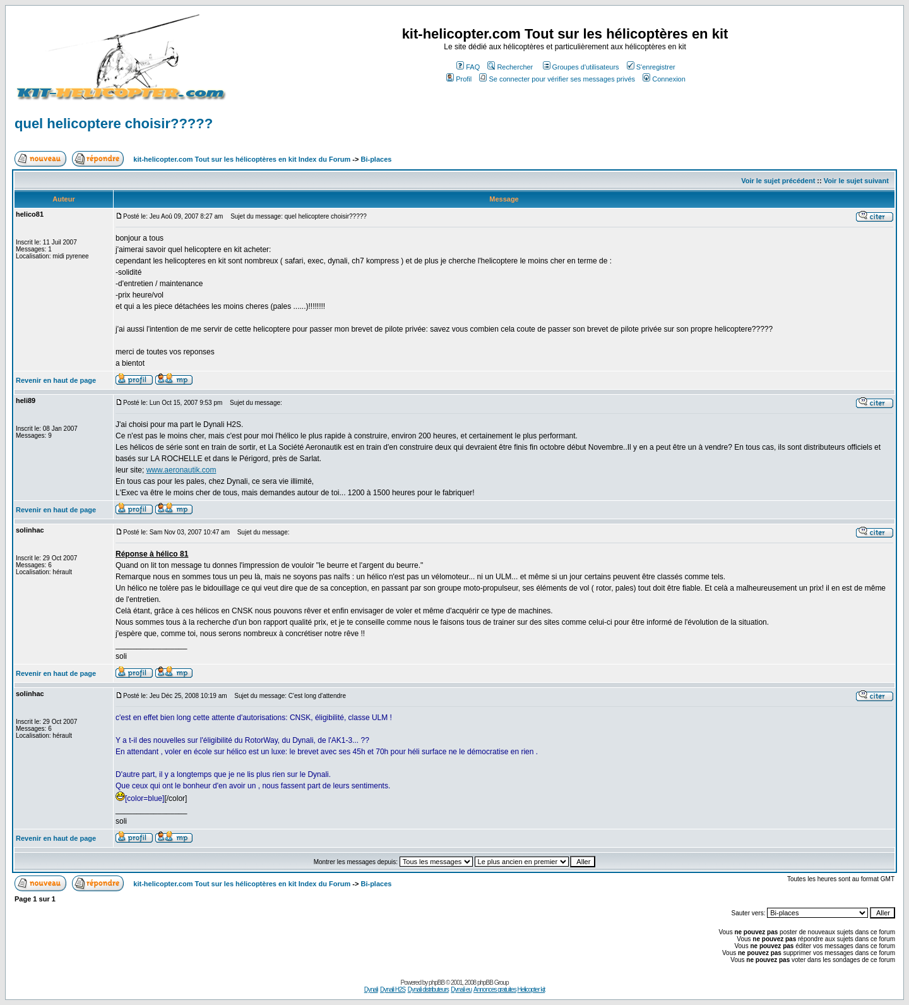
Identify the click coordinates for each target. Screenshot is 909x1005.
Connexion (664, 79)
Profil (459, 79)
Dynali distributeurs (428, 989)
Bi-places (375, 159)
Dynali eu (461, 989)
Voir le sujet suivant (856, 180)
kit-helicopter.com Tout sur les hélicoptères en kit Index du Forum (241, 159)
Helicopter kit (531, 989)
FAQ (468, 67)
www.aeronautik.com (181, 470)
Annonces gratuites (494, 989)
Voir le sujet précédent (778, 180)
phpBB (436, 982)
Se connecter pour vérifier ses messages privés (557, 79)
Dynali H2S (392, 989)
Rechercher (510, 67)
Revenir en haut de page (56, 380)
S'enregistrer (651, 67)
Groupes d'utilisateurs (581, 67)
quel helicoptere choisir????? (114, 123)
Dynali (371, 989)
